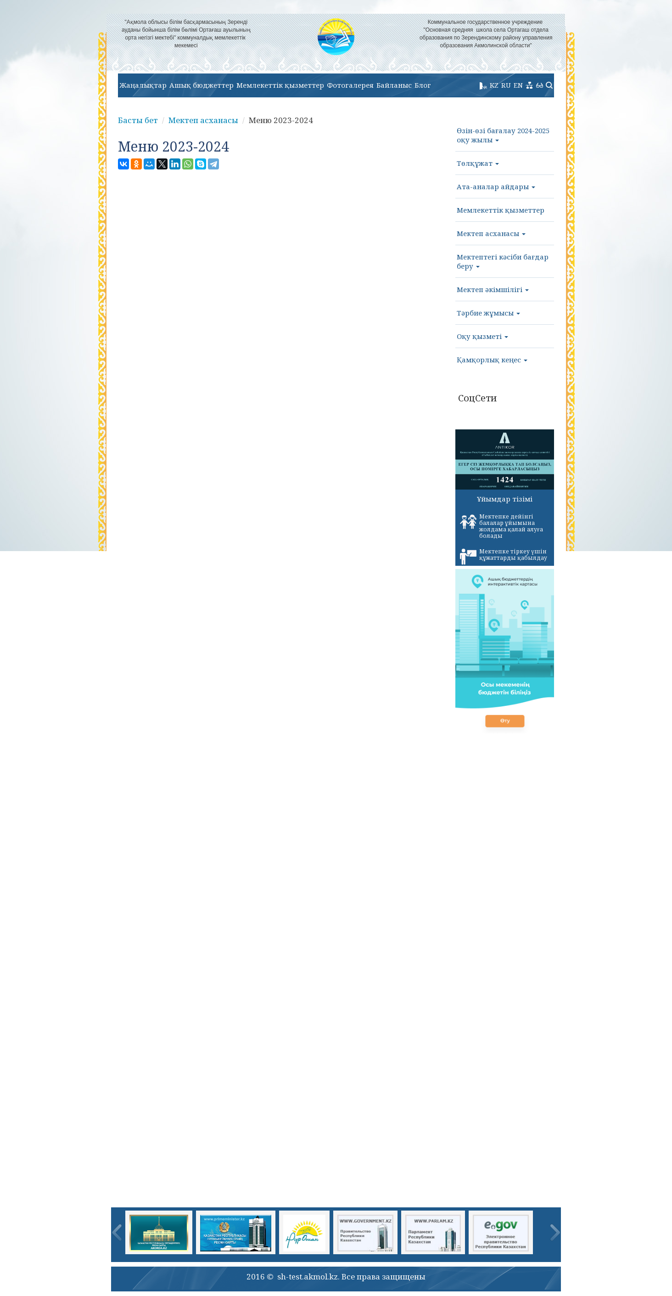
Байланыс (394, 85)
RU (506, 85)
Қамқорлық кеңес (492, 359)
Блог (422, 85)
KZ (494, 85)
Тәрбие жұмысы (488, 312)
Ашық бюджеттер (201, 85)
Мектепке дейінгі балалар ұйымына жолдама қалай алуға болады (501, 526)
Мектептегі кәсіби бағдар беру (503, 261)
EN (518, 85)
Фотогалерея (350, 85)
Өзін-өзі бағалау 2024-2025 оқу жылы (503, 135)
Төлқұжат (478, 163)
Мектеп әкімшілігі (493, 289)
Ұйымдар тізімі (504, 498)
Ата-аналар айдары (496, 186)
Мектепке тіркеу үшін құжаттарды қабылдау (503, 556)
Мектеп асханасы (203, 120)
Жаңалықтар (143, 85)
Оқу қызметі (482, 336)
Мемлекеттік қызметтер (280, 85)
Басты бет (138, 120)
